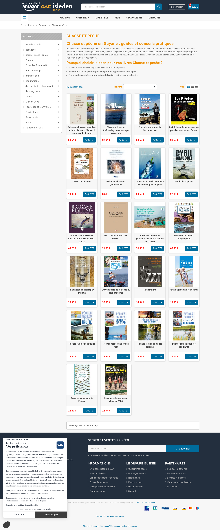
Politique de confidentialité (102, 486)
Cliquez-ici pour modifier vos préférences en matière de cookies (110, 526)
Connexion (176, 6)
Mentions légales (98, 473)
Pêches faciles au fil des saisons (150, 345)
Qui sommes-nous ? (137, 469)
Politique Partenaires (177, 469)
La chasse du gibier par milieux (82, 291)
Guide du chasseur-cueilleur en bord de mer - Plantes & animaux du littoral (82, 130)
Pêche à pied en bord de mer (184, 290)
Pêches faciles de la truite (82, 344)
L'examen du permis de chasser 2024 (116, 399)
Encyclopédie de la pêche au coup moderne (116, 291)
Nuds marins (150, 290)
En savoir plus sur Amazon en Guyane (110, 516)
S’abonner (182, 448)
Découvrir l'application (145, 502)
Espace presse (135, 482)
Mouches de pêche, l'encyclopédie (184, 237)
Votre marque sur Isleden (179, 482)
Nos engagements (137, 473)
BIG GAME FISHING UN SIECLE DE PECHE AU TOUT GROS (82, 238)
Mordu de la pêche (184, 181)
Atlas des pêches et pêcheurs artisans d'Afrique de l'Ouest (150, 238)
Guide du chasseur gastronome (115, 183)
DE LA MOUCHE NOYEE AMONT (115, 237)
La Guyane (172, 486)
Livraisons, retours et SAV (102, 469)
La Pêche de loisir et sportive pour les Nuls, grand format (184, 129)
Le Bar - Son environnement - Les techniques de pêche (150, 183)
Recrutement (134, 478)
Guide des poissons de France (82, 399)
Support (132, 491)
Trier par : (117, 87)
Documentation (135, 486)
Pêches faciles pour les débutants (184, 345)
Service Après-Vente (99, 482)
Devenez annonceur (176, 473)
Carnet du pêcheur (82, 181)
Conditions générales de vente (104, 478)
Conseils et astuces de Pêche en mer (150, 129)
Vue (182, 87)
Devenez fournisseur (176, 478)
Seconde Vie (134, 17)
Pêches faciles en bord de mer (116, 345)
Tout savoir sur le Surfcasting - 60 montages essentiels (116, 130)
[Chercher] (121, 7)
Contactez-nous (97, 491)
